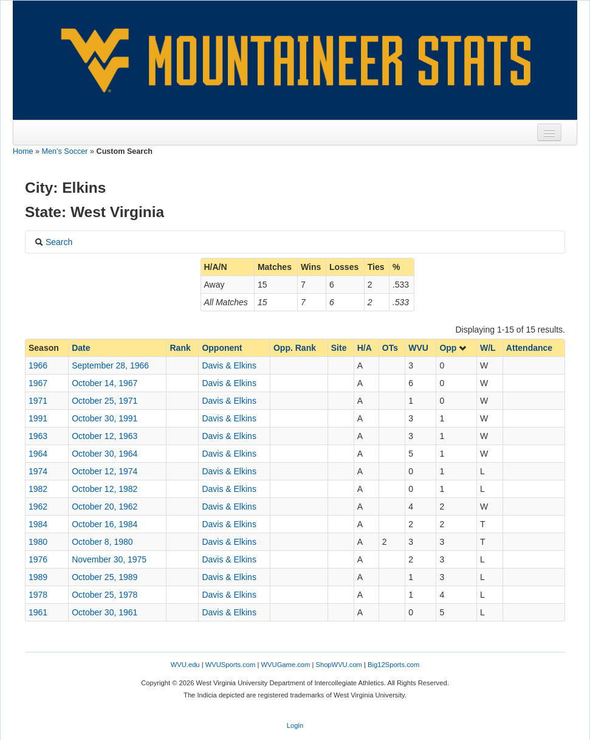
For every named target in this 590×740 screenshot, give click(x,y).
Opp (453, 348)
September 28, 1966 (110, 365)
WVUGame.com (285, 664)
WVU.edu (185, 664)
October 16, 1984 (104, 524)
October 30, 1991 (104, 418)
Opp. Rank (294, 348)
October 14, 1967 (104, 383)
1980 (38, 542)
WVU (418, 348)
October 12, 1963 (104, 436)
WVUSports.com (230, 664)
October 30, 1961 (104, 612)
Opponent (222, 348)
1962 (38, 506)
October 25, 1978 (104, 595)
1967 (38, 383)
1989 (38, 577)
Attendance (529, 348)
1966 (38, 365)
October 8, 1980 (102, 542)
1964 (38, 453)
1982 (38, 489)
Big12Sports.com (393, 664)
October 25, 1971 (104, 401)
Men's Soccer (65, 151)
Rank (180, 348)
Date (81, 348)
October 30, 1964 (104, 453)
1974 (38, 471)
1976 (38, 559)
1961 (38, 612)
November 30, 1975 (109, 559)
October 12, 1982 (104, 489)
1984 (38, 524)
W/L (488, 348)
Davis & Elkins (229, 365)
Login (295, 725)
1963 (38, 436)
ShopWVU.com (338, 664)
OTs (390, 348)
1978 (38, 595)
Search (53, 242)
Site (339, 348)
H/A (364, 348)
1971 (38, 401)
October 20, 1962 (104, 506)
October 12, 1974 (104, 471)
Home (23, 151)
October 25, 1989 (104, 577)
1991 (38, 418)
